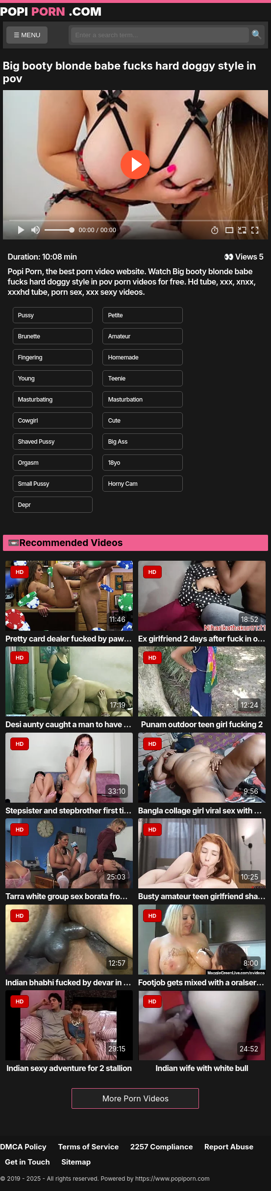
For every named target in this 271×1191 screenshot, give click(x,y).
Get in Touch (27, 1162)
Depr (24, 504)
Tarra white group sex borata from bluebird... (85, 896)
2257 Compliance (161, 1146)
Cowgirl (28, 420)
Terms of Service (88, 1146)
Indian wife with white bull (201, 1068)
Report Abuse (228, 1146)
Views (246, 257)
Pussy (26, 315)
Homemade (123, 357)
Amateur (119, 336)
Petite (115, 315)
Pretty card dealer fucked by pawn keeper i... (85, 638)
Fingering (30, 357)
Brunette (29, 336)
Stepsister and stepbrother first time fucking (84, 810)
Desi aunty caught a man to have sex (70, 724)
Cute (114, 420)
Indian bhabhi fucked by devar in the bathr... (84, 982)
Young (26, 378)
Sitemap (76, 1162)
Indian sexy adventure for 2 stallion (68, 1068)
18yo (114, 462)
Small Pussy (33, 483)
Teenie (116, 378)
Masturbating (35, 399)
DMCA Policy (23, 1146)
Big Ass (117, 441)
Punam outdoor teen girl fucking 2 (202, 724)
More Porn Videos (135, 1098)
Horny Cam (122, 483)
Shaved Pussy (36, 441)
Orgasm (28, 462)
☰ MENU (27, 35)
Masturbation (125, 399)
